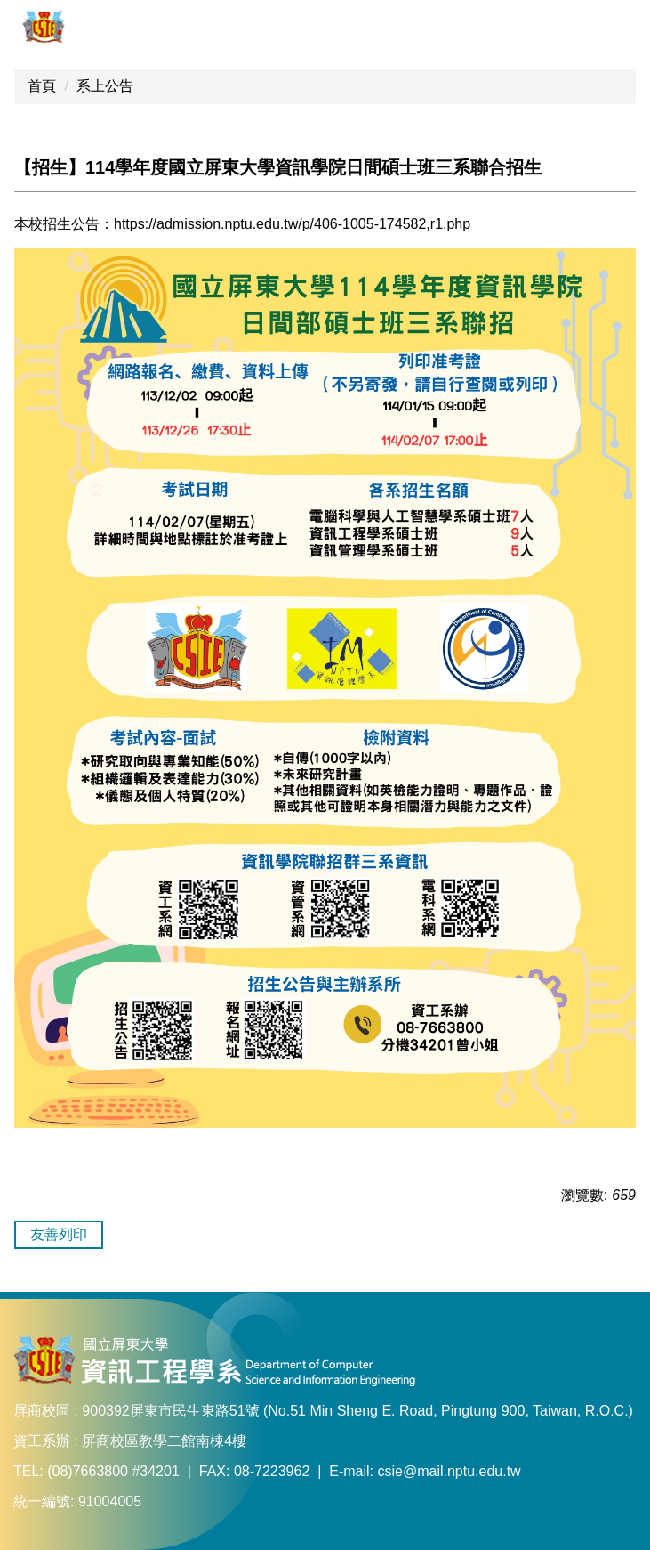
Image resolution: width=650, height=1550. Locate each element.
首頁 (42, 85)
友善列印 (58, 1234)
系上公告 (104, 85)
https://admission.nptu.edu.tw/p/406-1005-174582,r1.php (292, 223)
